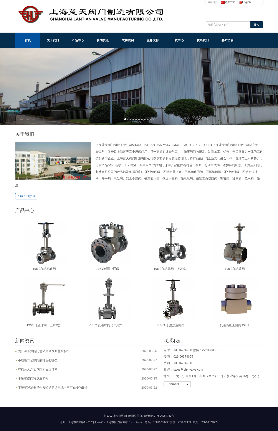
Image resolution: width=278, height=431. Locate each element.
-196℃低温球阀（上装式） (171, 268)
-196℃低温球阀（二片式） (107, 325)
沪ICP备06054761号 (162, 415)
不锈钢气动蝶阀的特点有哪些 (38, 360)
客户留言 (228, 40)
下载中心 (178, 40)
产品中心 (78, 40)
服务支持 (153, 40)
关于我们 (53, 40)
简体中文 (228, 2)
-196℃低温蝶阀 (234, 268)
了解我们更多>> (26, 196)
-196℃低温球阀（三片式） (44, 325)
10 (153, 119)
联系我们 (203, 40)
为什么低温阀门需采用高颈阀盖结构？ (44, 351)
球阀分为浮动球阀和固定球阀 (38, 369)
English (245, 2)
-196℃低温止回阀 (107, 268)
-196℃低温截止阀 (44, 268)
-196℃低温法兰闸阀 (170, 325)
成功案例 (128, 40)
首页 (28, 40)
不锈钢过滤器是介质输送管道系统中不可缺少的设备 (53, 387)
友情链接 (174, 384)
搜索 (256, 24)
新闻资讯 (103, 40)
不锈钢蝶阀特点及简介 (33, 378)
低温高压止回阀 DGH (234, 325)
